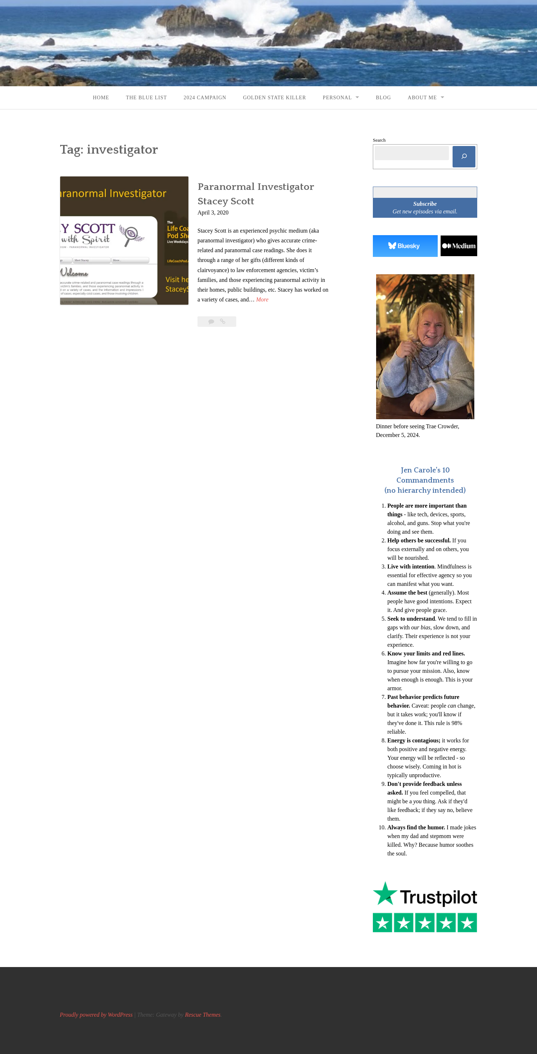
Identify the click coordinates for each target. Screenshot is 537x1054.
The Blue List (146, 97)
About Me (422, 97)
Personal (337, 97)
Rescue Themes (202, 1015)
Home (101, 97)
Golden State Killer (274, 97)
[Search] (464, 156)
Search (379, 140)
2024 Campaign (205, 97)
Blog (383, 97)
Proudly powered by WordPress (96, 1015)
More (262, 299)
